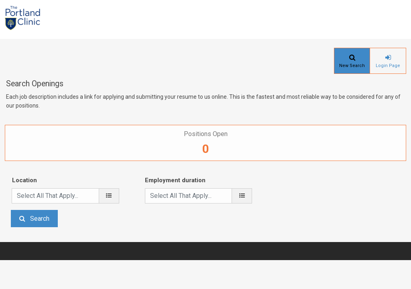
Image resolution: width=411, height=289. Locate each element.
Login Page (388, 65)
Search (39, 218)
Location (24, 180)
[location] (109, 196)
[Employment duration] (242, 196)
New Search (352, 65)
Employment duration (175, 180)
